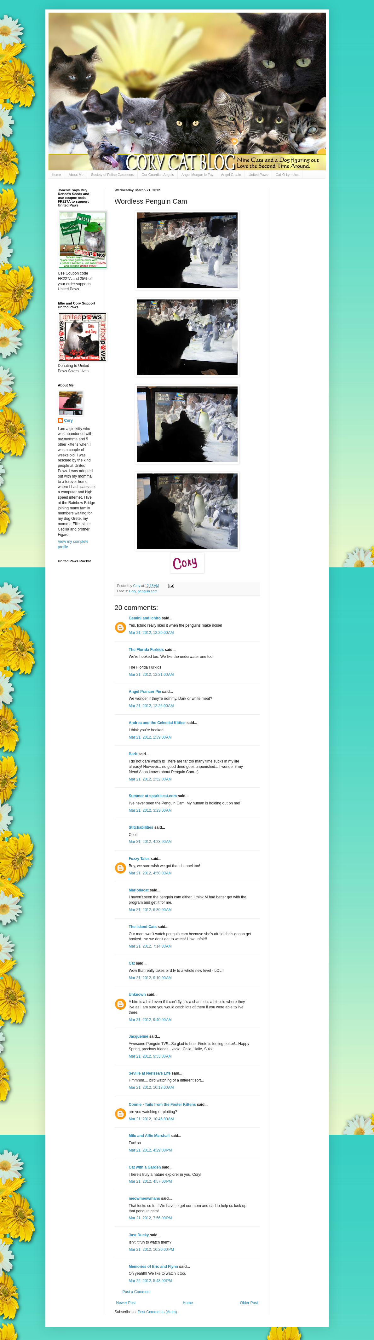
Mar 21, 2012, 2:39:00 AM (150, 737)
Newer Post (126, 1303)
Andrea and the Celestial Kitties (157, 723)
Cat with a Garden (145, 1167)
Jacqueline (138, 1036)
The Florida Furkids (146, 649)
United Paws (258, 175)
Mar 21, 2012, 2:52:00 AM (150, 779)
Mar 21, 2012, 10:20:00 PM (151, 1249)
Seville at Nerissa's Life (150, 1073)
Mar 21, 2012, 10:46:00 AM (151, 1119)
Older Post (249, 1303)
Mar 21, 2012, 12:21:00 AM (151, 674)
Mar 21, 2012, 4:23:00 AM (150, 841)
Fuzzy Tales (139, 858)
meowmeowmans (144, 1198)
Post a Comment (137, 1292)
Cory (132, 591)
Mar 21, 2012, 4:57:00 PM (150, 1181)
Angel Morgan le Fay (197, 175)
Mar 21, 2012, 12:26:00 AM (151, 706)
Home (56, 175)
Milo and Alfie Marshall (149, 1136)
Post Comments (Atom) (157, 1312)
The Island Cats (143, 927)
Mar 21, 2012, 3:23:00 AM (150, 810)
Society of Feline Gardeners (112, 175)
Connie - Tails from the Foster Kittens (162, 1104)
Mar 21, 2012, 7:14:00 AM (150, 946)
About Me (76, 175)
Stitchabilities (141, 827)
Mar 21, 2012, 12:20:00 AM (151, 632)
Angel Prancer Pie (145, 691)
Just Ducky (139, 1235)
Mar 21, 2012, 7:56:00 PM (150, 1218)
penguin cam (147, 591)
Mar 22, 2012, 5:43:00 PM (150, 1281)
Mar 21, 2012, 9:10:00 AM (150, 978)
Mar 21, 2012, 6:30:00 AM (150, 910)
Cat (132, 963)
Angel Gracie (231, 175)
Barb (134, 754)
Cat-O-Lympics (287, 175)
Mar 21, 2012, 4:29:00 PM (150, 1150)
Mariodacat (139, 890)
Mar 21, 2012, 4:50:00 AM (150, 873)
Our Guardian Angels (157, 175)
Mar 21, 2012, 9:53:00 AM (150, 1056)
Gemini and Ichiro (145, 618)
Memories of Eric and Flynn (153, 1266)
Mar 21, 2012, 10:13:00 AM (151, 1087)
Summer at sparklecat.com (153, 796)
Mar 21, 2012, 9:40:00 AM (150, 1020)
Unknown (137, 994)
